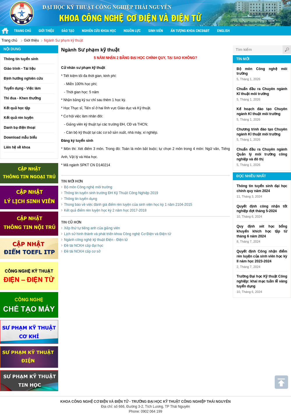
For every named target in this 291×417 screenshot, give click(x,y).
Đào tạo (68, 31)
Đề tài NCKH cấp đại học (83, 246)
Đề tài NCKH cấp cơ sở (82, 251)
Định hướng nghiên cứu (23, 78)
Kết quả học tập (17, 108)
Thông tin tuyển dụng (80, 199)
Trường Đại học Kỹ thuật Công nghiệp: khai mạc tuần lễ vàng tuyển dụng (262, 281)
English (223, 31)
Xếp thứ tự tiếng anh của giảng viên (92, 228)
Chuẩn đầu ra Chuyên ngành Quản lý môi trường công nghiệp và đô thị (262, 154)
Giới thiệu (46, 31)
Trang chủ (22, 31)
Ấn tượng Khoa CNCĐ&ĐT (190, 31)
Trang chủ (9, 40)
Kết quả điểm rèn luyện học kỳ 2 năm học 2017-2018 (105, 210)
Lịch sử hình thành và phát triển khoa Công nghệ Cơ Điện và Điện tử (117, 234)
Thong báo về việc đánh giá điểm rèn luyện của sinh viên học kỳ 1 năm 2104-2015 (128, 205)
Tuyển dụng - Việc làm (22, 88)
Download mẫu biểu (20, 137)
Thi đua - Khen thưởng (22, 98)
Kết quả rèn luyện (18, 118)
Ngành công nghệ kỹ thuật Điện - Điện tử (96, 240)
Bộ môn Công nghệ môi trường (88, 187)
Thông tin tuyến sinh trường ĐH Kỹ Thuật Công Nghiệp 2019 (111, 193)
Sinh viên (155, 31)
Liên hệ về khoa (17, 147)
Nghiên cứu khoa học (99, 31)
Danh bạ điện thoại (19, 128)
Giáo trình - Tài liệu (20, 69)
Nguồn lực (132, 31)
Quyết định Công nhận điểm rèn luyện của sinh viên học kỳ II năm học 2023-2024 (262, 256)
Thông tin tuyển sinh (21, 59)
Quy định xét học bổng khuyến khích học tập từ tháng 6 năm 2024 (262, 231)
